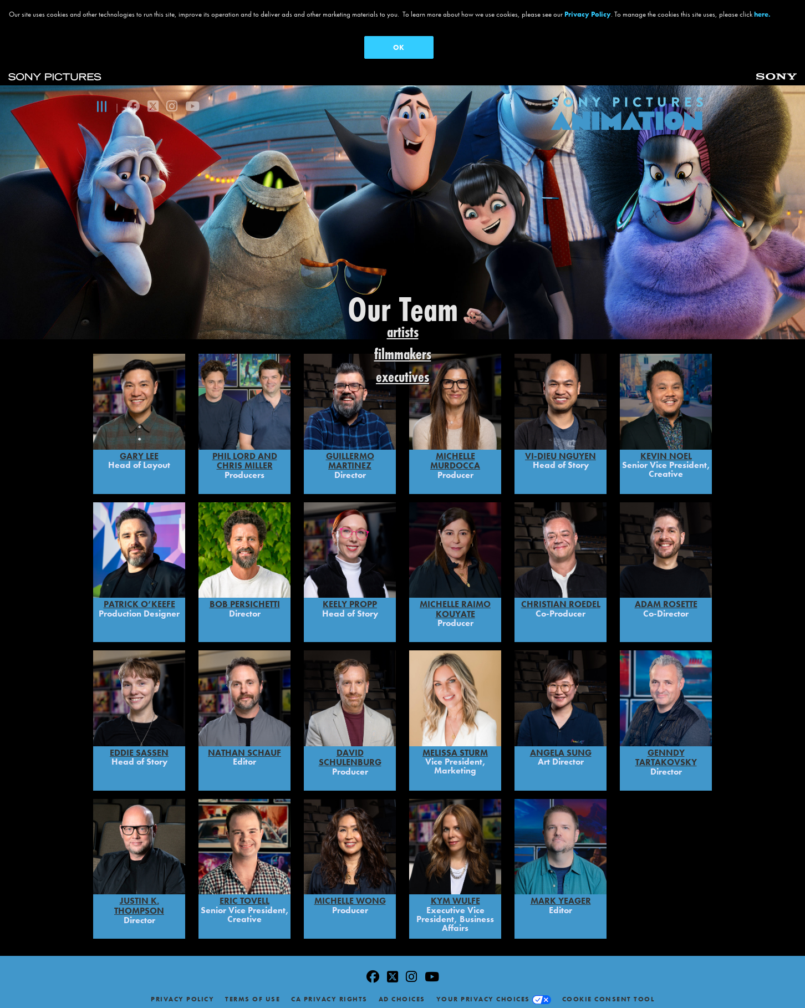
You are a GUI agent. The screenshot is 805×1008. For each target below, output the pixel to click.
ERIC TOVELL (244, 893)
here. (762, 14)
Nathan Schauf (244, 745)
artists (403, 332)
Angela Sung (561, 745)
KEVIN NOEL (666, 448)
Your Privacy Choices (483, 991)
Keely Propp (350, 597)
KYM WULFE (455, 893)
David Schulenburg (350, 750)
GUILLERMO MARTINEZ (350, 453)
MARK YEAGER (561, 893)
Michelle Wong (350, 893)
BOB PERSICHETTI (245, 597)
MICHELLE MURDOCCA (455, 453)
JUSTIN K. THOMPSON (139, 898)
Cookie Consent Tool (608, 991)
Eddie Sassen (139, 745)
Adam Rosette (666, 597)
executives (402, 376)
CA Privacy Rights (329, 991)
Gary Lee (139, 448)
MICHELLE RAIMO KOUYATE (455, 602)
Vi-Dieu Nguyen (560, 448)
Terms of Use (252, 991)
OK (398, 47)
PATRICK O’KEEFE (139, 597)
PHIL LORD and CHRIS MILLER (244, 453)
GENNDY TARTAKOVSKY (666, 750)
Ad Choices (402, 991)
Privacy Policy (182, 991)
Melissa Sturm (455, 745)
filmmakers (402, 354)
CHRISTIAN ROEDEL (560, 597)
